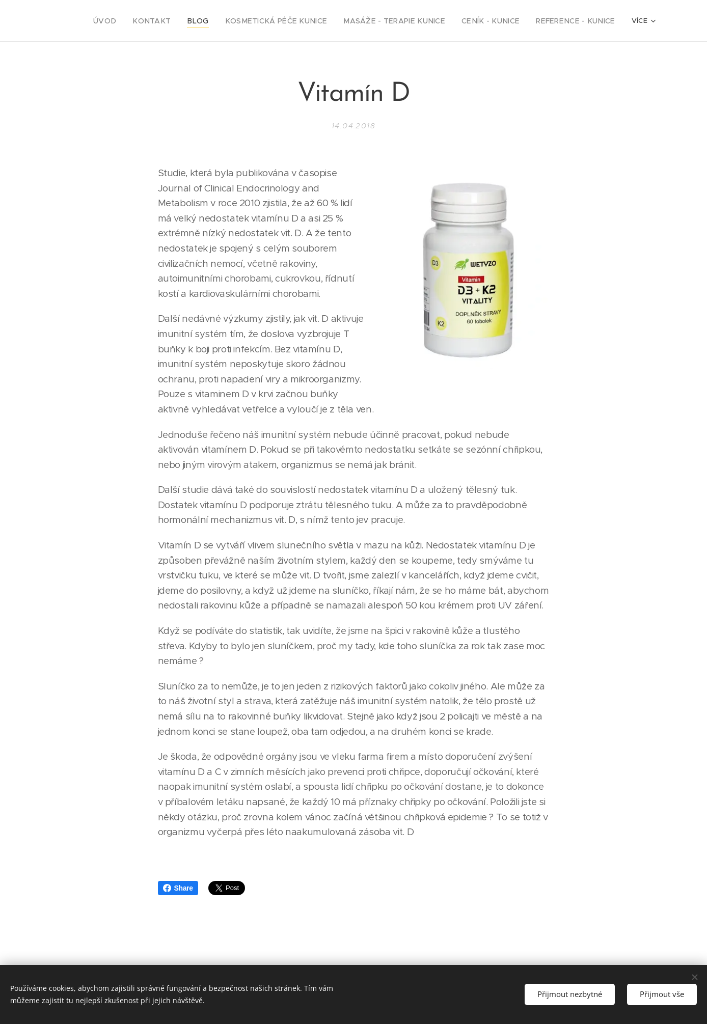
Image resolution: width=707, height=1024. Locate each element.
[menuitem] (149, 21)
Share (178, 888)
